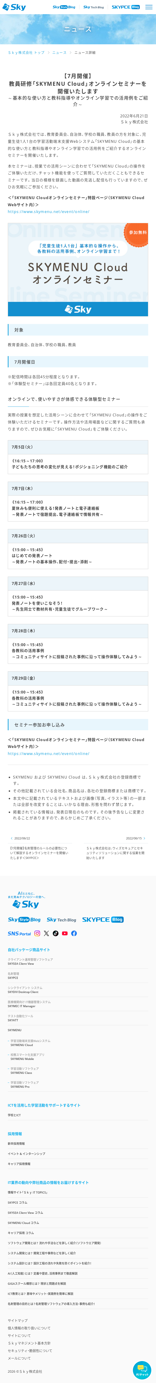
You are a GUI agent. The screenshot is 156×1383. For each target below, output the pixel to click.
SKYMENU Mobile (79, 1057)
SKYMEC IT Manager (78, 1004)
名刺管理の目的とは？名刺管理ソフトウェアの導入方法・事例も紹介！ (51, 1304)
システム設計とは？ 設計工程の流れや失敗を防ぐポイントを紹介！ (49, 1263)
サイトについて (19, 1335)
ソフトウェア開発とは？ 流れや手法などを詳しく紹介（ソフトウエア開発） (54, 1243)
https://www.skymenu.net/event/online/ (49, 211)
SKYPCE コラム (17, 1203)
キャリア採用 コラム (21, 1233)
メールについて (19, 1358)
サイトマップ (18, 1320)
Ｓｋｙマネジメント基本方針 (29, 1343)
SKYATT (78, 1018)
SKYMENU (14, 1030)
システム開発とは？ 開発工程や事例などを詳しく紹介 (42, 1253)
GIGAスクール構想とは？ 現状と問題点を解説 (37, 1284)
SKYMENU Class (79, 1071)
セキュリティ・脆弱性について (30, 1350)
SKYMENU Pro (79, 1084)
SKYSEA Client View (78, 961)
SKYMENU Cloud (79, 1043)
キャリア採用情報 (19, 1164)
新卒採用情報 (16, 1144)
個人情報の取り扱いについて (29, 1328)
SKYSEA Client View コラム (25, 1213)
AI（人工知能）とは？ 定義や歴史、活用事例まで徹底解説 (43, 1274)
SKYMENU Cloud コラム (23, 1223)
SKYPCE (78, 976)
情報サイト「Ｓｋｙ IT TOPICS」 (28, 1192)
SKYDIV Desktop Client (78, 990)
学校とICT (14, 1115)
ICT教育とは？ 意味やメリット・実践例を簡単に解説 (40, 1294)
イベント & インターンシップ (26, 1154)
